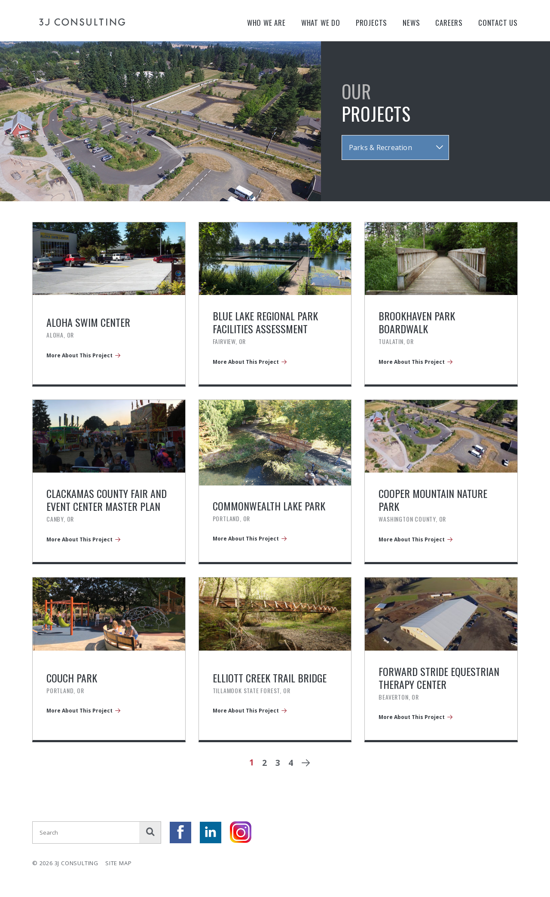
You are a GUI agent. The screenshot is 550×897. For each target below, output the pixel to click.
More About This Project (79, 355)
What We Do (320, 22)
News (411, 22)
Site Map (118, 863)
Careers (449, 22)
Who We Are (266, 22)
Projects (371, 22)
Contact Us (498, 22)
